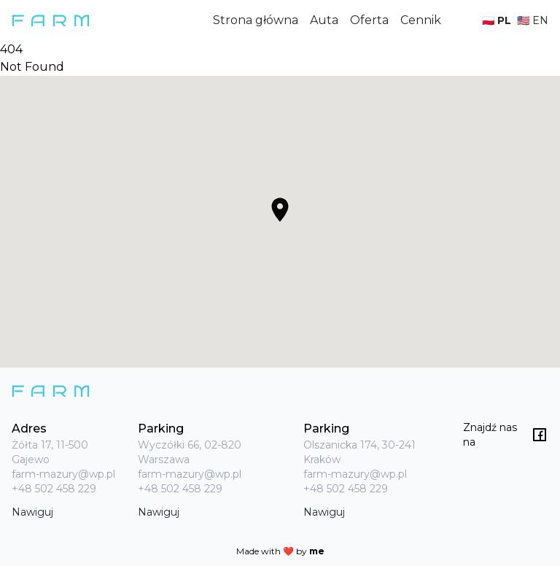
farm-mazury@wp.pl (63, 474)
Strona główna (255, 20)
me (316, 551)
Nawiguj (32, 512)
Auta (324, 20)
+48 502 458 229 (54, 488)
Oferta (369, 20)
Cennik (420, 20)
